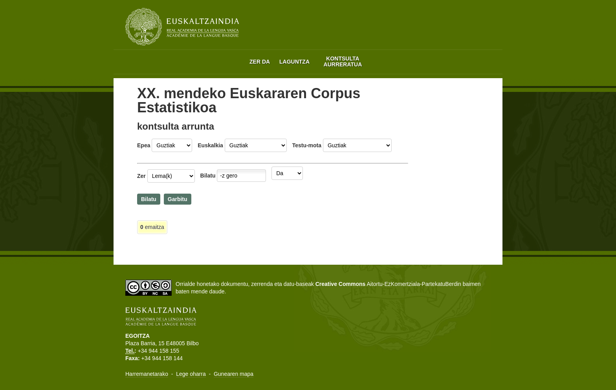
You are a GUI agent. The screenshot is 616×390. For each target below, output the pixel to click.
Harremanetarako (146, 374)
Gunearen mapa (233, 374)
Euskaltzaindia (182, 27)
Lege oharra (191, 374)
